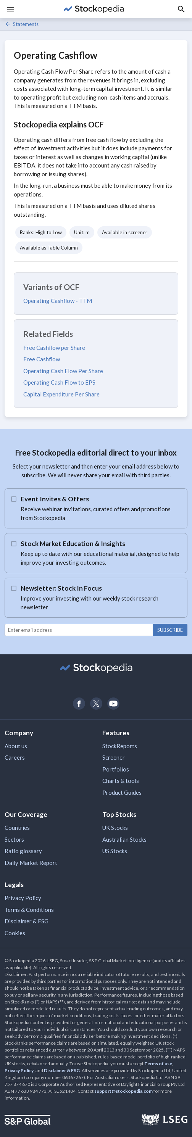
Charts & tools (120, 780)
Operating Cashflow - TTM (57, 300)
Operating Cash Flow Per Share (63, 370)
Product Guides (122, 792)
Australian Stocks (124, 839)
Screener (113, 757)
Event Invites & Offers (55, 499)
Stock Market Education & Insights (73, 544)
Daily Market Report (31, 862)
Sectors (14, 839)
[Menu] (11, 9)
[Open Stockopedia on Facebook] (79, 703)
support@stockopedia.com (123, 1091)
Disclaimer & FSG (26, 921)
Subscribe (170, 630)
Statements (22, 24)
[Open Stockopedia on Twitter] (96, 703)
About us (16, 745)
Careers (15, 757)
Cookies (15, 932)
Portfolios (115, 769)
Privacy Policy (23, 897)
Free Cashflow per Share (54, 347)
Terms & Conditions (29, 909)
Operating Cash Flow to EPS (59, 382)
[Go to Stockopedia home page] (93, 9)
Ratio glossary (23, 850)
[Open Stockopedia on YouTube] (113, 703)
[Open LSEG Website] (164, 1120)
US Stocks (114, 850)
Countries (17, 827)
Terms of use (158, 1063)
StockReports (119, 745)
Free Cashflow (41, 359)
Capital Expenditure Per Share (61, 394)
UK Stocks (115, 827)
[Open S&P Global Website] (27, 1121)
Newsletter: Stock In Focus (61, 588)
